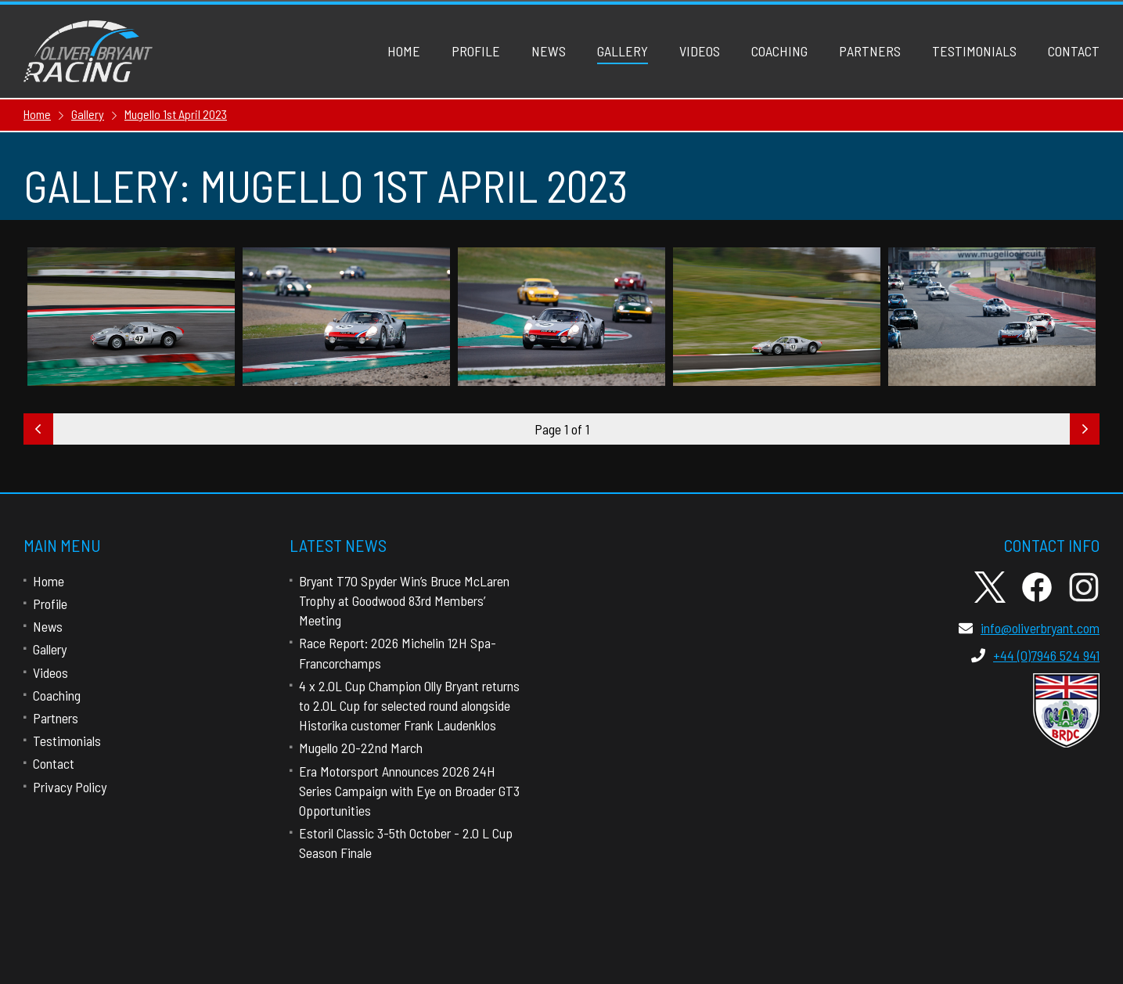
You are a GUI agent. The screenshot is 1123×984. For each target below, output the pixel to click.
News (548, 50)
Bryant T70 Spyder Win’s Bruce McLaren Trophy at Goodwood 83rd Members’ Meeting (404, 600)
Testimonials (974, 50)
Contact (1074, 50)
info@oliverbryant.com (1029, 627)
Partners (870, 50)
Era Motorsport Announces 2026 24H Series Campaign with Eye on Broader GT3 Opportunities (409, 790)
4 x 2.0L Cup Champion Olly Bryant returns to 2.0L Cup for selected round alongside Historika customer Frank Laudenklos (409, 705)
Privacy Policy (69, 786)
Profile (476, 50)
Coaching (779, 50)
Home (403, 50)
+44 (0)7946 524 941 (1035, 655)
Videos (699, 50)
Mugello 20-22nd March (361, 747)
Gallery (622, 50)
